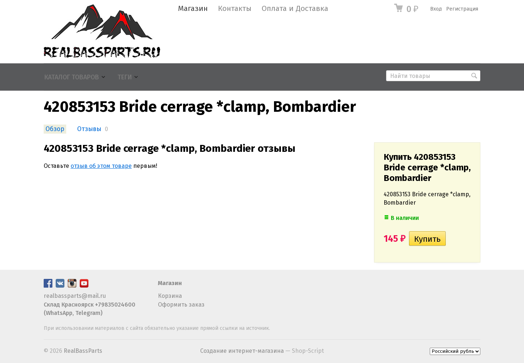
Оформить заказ (181, 304)
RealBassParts (83, 350)
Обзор (54, 129)
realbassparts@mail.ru (75, 295)
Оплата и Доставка (295, 8)
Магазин (193, 8)
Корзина (170, 295)
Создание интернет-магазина (242, 350)
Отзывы (89, 129)
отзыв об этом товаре (101, 165)
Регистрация (462, 9)
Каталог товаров (71, 77)
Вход (436, 9)
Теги (125, 77)
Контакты (234, 8)
